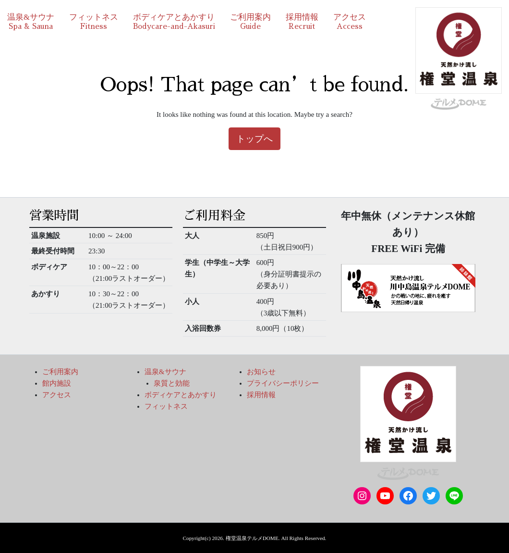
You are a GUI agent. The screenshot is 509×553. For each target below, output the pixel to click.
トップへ (254, 139)
